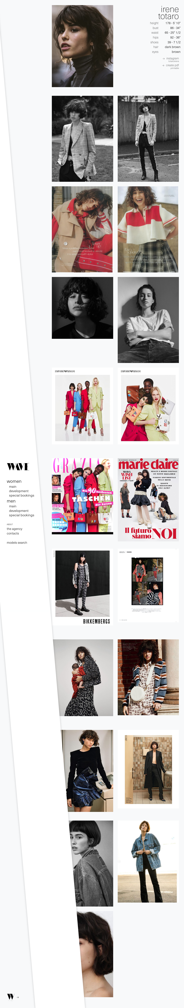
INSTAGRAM (172, 59)
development (18, 490)
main (12, 486)
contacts (13, 533)
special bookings (21, 495)
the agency (14, 528)
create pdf (172, 66)
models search (17, 542)
